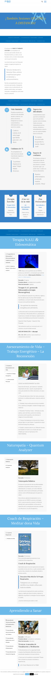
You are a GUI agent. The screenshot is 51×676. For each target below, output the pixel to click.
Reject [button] (31, 674)
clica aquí (35, 331)
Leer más (36, 674)
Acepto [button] (27, 674)
